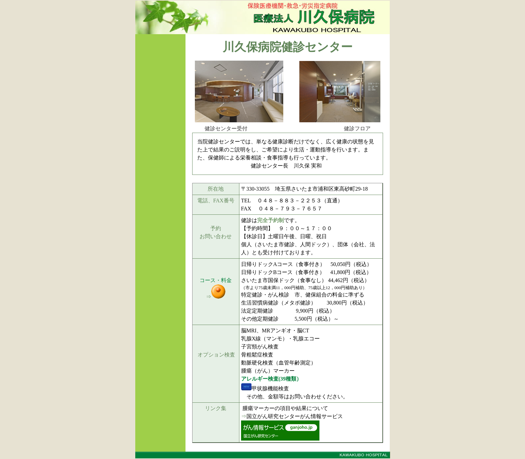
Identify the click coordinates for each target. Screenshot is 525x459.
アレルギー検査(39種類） (271, 379)
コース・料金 (216, 280)
